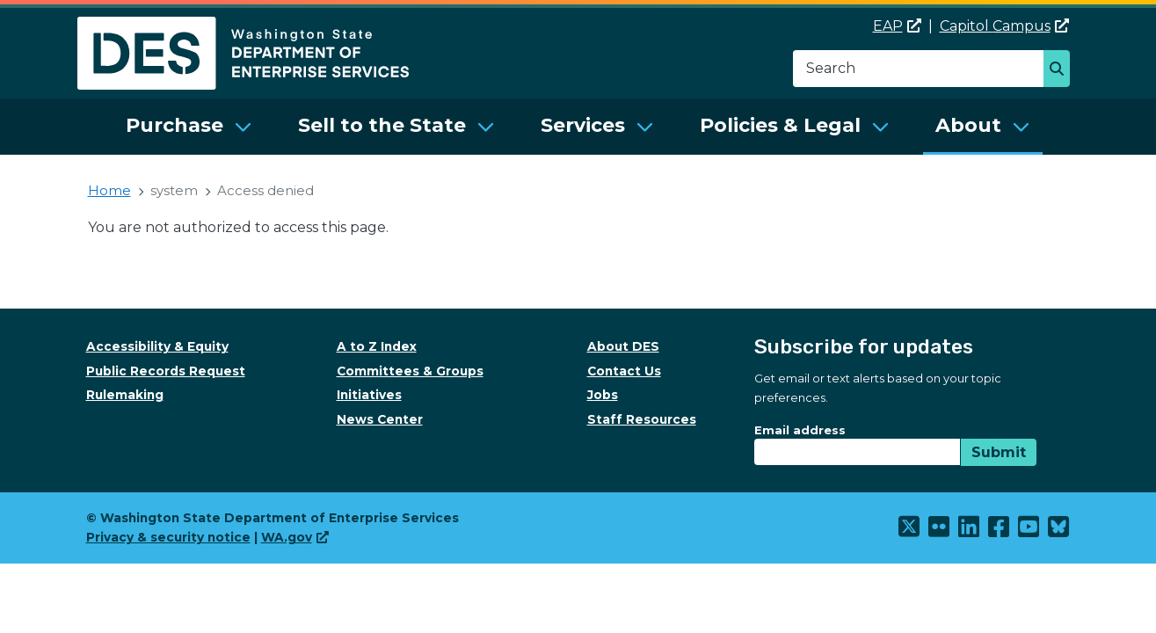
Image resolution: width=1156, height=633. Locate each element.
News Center (380, 419)
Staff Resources (641, 419)
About (968, 125)
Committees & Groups (410, 371)
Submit (998, 452)
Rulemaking (125, 395)
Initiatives (369, 395)
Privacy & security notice (168, 537)
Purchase (174, 125)
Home (109, 190)
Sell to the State (382, 125)
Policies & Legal (780, 125)
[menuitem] (189, 126)
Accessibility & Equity (157, 346)
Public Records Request (165, 371)
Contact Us (624, 371)
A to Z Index (377, 346)
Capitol (1004, 26)
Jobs (602, 395)
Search (1061, 70)
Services (583, 125)
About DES (623, 346)
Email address (800, 430)
